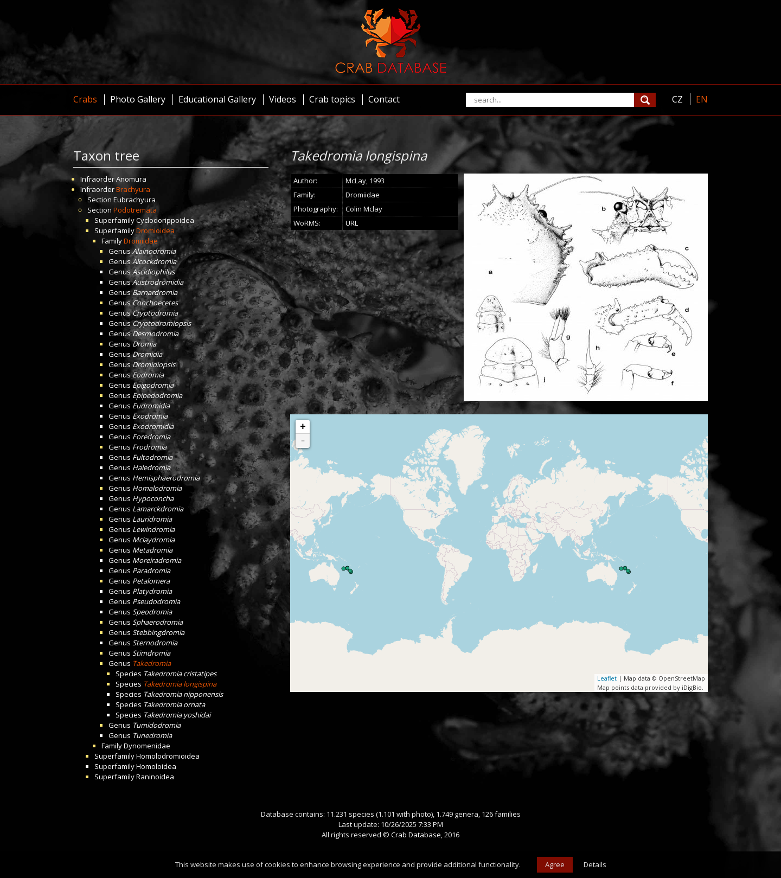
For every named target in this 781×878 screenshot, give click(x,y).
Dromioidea (155, 230)
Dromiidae (141, 241)
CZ (677, 99)
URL (351, 223)
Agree (555, 864)
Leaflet (607, 678)
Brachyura (133, 189)
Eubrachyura (134, 199)
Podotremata (135, 210)
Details (595, 864)
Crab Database (416, 834)
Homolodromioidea (168, 756)
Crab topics (332, 99)
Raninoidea (155, 776)
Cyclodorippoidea (165, 220)
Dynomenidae (147, 746)
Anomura (131, 179)
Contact (384, 99)
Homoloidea (156, 766)
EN (702, 99)
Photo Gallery (137, 99)
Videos (282, 99)
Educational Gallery (217, 99)
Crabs (85, 99)
